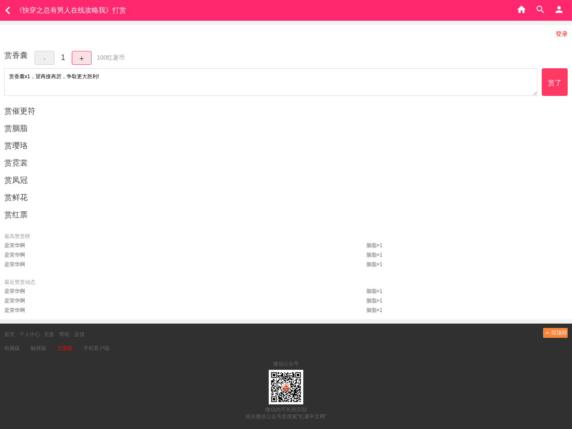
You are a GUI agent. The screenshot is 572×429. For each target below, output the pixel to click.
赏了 (555, 82)
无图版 (65, 348)
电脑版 (12, 348)
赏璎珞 (16, 145)
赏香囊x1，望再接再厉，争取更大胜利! (270, 82)
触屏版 (38, 348)
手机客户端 (96, 348)
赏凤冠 (16, 180)
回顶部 (555, 333)
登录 (562, 33)
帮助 (64, 334)
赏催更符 (19, 111)
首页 (9, 334)
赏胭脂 (16, 128)
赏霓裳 (16, 163)
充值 (49, 334)
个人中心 (29, 334)
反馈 (79, 334)
